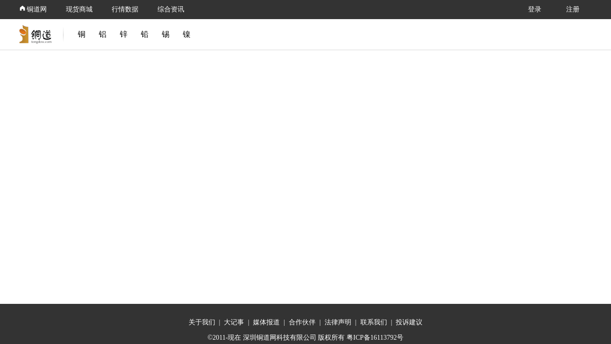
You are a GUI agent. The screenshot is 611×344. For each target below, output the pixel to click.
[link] (37, 34)
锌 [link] (123, 34)
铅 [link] (144, 34)
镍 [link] (186, 34)
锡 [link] (165, 34)
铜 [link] (81, 34)
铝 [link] (102, 34)
